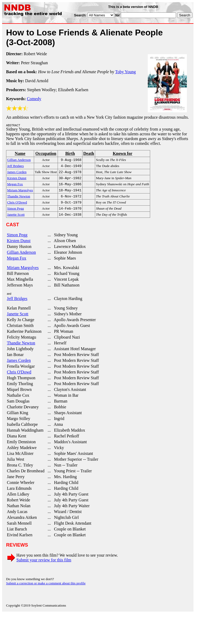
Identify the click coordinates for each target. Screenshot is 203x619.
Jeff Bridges (17, 304)
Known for (122, 153)
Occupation (45, 153)
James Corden (19, 365)
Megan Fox (16, 263)
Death (88, 153)
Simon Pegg (17, 240)
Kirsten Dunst (18, 246)
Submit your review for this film (43, 565)
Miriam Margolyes (23, 273)
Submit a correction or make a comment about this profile (46, 588)
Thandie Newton (21, 348)
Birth (70, 153)
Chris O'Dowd (19, 377)
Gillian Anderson (21, 257)
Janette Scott (17, 319)
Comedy (34, 98)
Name (20, 153)
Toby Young (125, 72)
